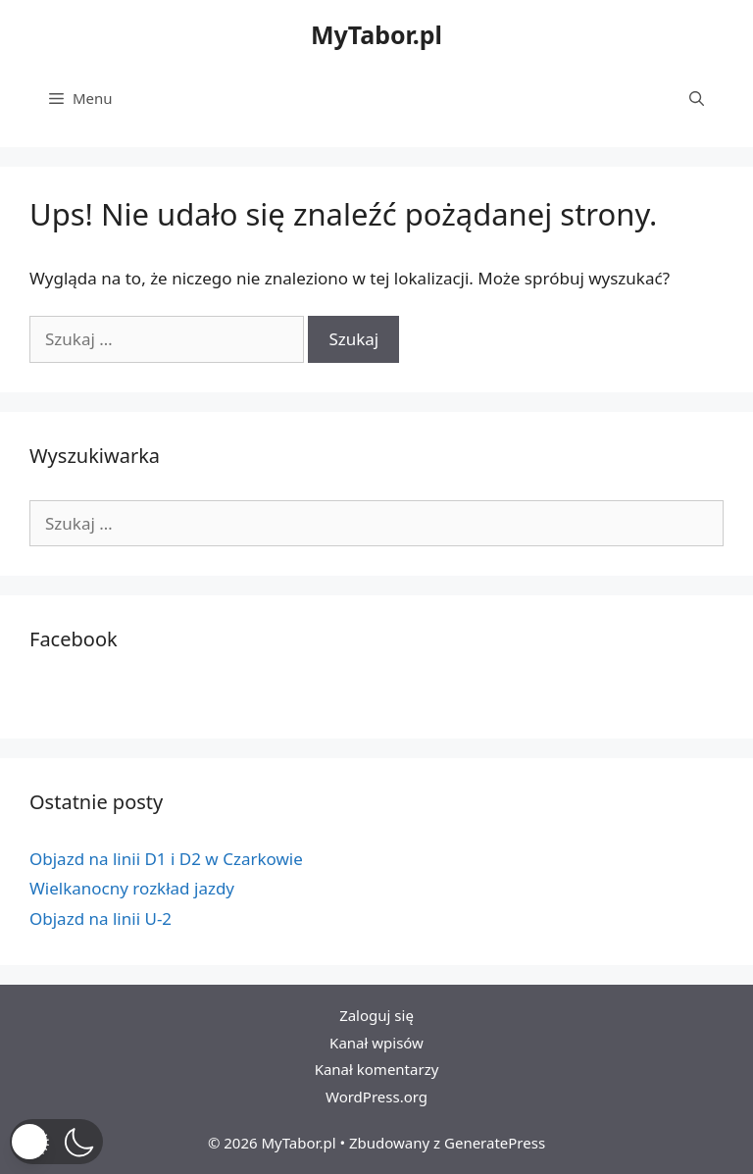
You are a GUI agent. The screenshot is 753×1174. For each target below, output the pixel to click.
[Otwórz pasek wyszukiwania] (697, 98)
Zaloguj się (376, 1015)
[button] (56, 1141)
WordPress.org (376, 1096)
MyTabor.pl (376, 34)
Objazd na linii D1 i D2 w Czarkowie (166, 858)
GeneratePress (494, 1142)
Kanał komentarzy (377, 1069)
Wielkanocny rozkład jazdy (131, 888)
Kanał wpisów (376, 1042)
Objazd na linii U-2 (100, 918)
